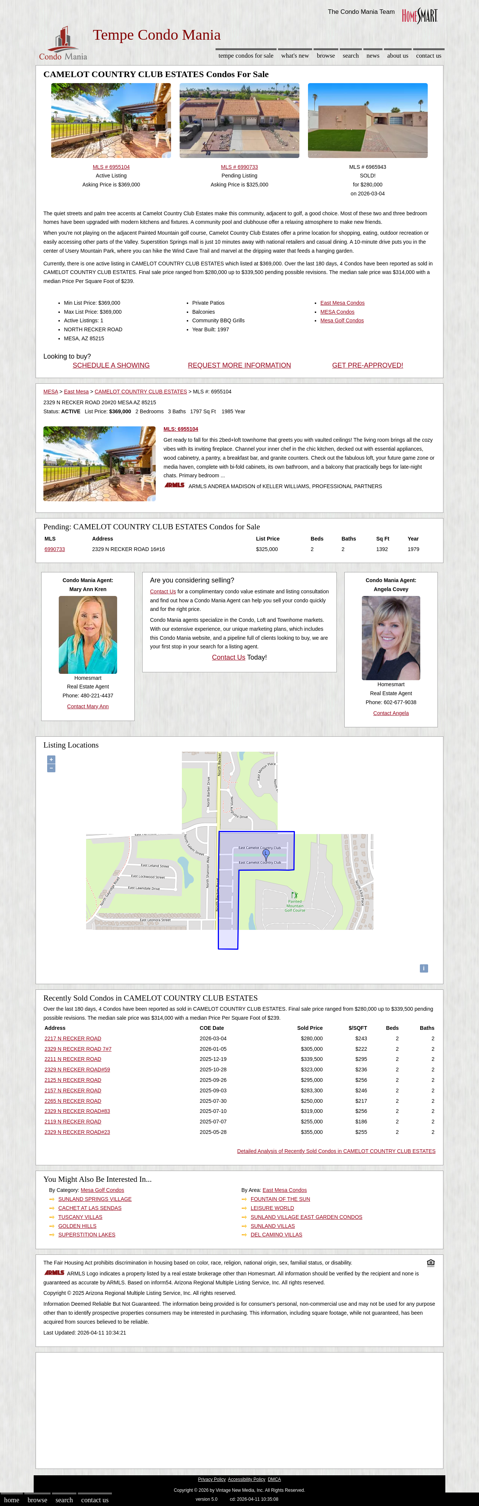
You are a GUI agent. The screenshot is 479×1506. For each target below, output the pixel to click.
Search (351, 55)
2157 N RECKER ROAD (73, 1090)
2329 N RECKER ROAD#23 (77, 1132)
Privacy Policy (212, 1479)
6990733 (55, 549)
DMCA (274, 1479)
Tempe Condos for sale (246, 55)
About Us (397, 55)
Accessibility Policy (246, 1479)
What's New (295, 55)
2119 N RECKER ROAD (73, 1122)
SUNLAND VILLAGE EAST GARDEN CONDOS (306, 1217)
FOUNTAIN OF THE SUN (280, 1199)
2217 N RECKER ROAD (73, 1038)
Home (11, 1500)
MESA (50, 392)
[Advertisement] (239, 1408)
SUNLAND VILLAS (273, 1226)
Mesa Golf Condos (342, 320)
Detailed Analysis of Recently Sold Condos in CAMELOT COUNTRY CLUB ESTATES (336, 1151)
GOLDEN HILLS (77, 1226)
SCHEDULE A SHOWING (111, 365)
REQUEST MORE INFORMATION (239, 365)
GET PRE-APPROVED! (367, 365)
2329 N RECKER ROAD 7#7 (78, 1049)
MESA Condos (337, 312)
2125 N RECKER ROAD (73, 1080)
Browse (326, 55)
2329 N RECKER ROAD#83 (77, 1111)
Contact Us (429, 55)
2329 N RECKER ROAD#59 (77, 1070)
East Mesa (76, 392)
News (373, 55)
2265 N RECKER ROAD (73, 1101)
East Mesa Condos (342, 303)
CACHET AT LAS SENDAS (90, 1208)
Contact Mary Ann (88, 706)
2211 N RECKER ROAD (73, 1059)
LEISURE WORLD (272, 1208)
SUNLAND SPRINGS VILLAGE (95, 1199)
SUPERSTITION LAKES (86, 1235)
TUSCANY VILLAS (80, 1217)
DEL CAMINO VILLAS (276, 1235)
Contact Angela (391, 713)
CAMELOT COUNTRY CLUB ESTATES (141, 392)
